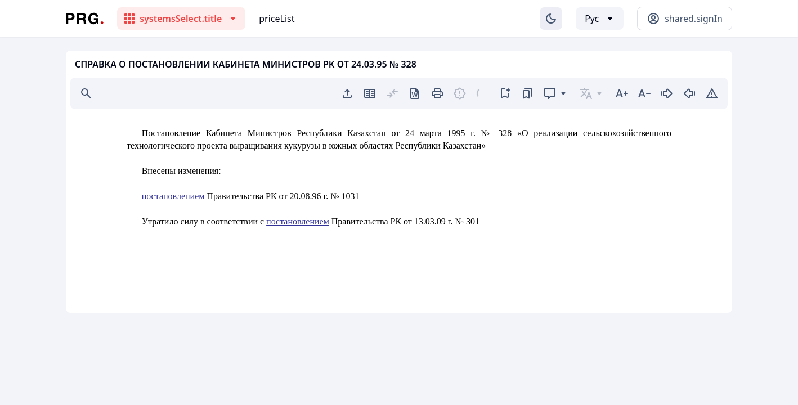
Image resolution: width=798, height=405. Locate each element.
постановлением (173, 196)
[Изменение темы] (551, 18)
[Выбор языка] (600, 18)
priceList (276, 18)
